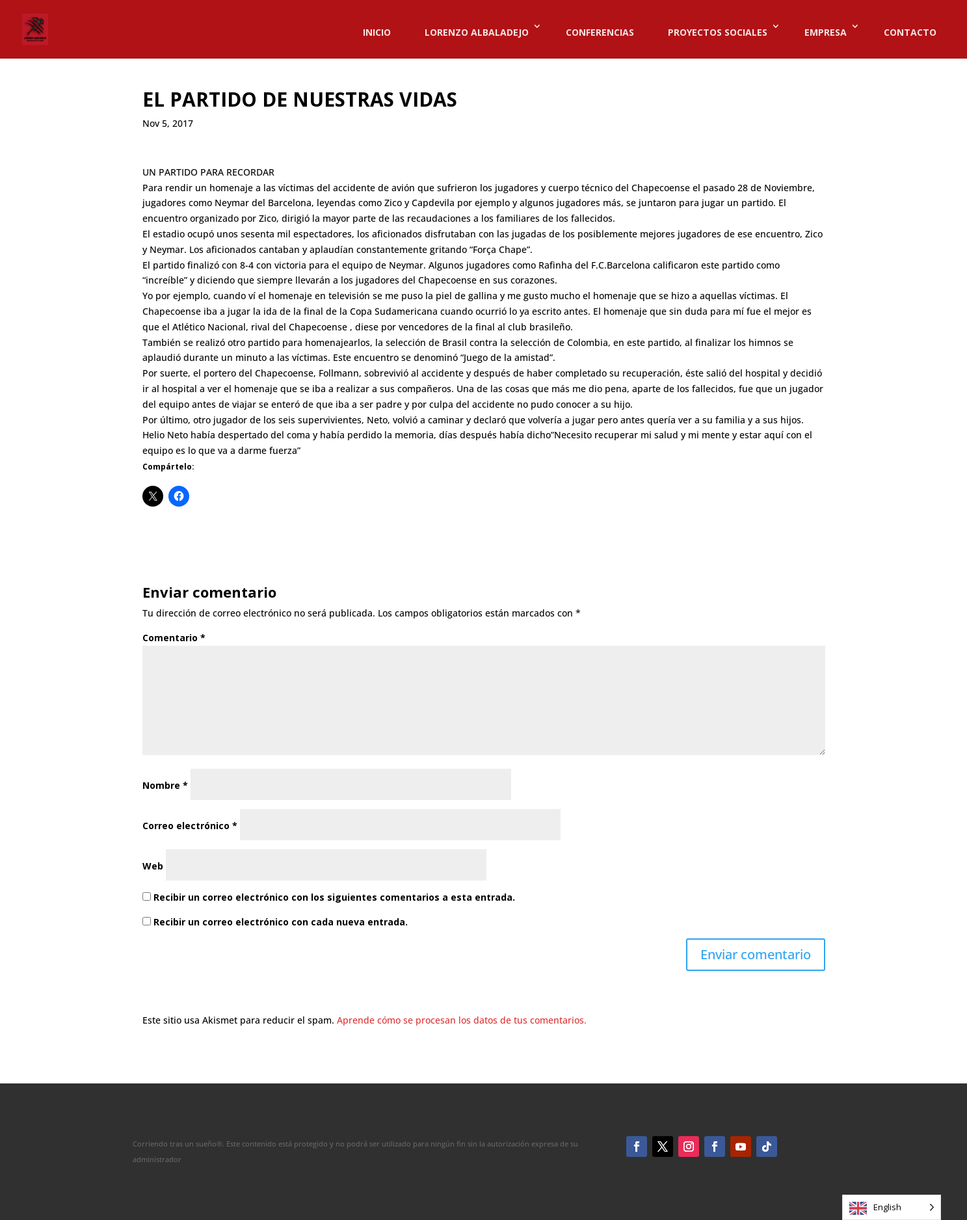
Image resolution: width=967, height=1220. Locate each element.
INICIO (377, 32)
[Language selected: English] (891, 1207)
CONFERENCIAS (600, 32)
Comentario (173, 637)
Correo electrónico (189, 825)
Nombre (165, 785)
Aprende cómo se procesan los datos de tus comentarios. (462, 1020)
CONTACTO (910, 32)
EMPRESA (825, 32)
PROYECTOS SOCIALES (717, 32)
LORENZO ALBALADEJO (477, 32)
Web (152, 866)
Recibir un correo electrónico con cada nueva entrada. (280, 922)
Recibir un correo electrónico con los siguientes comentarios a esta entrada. (334, 897)
